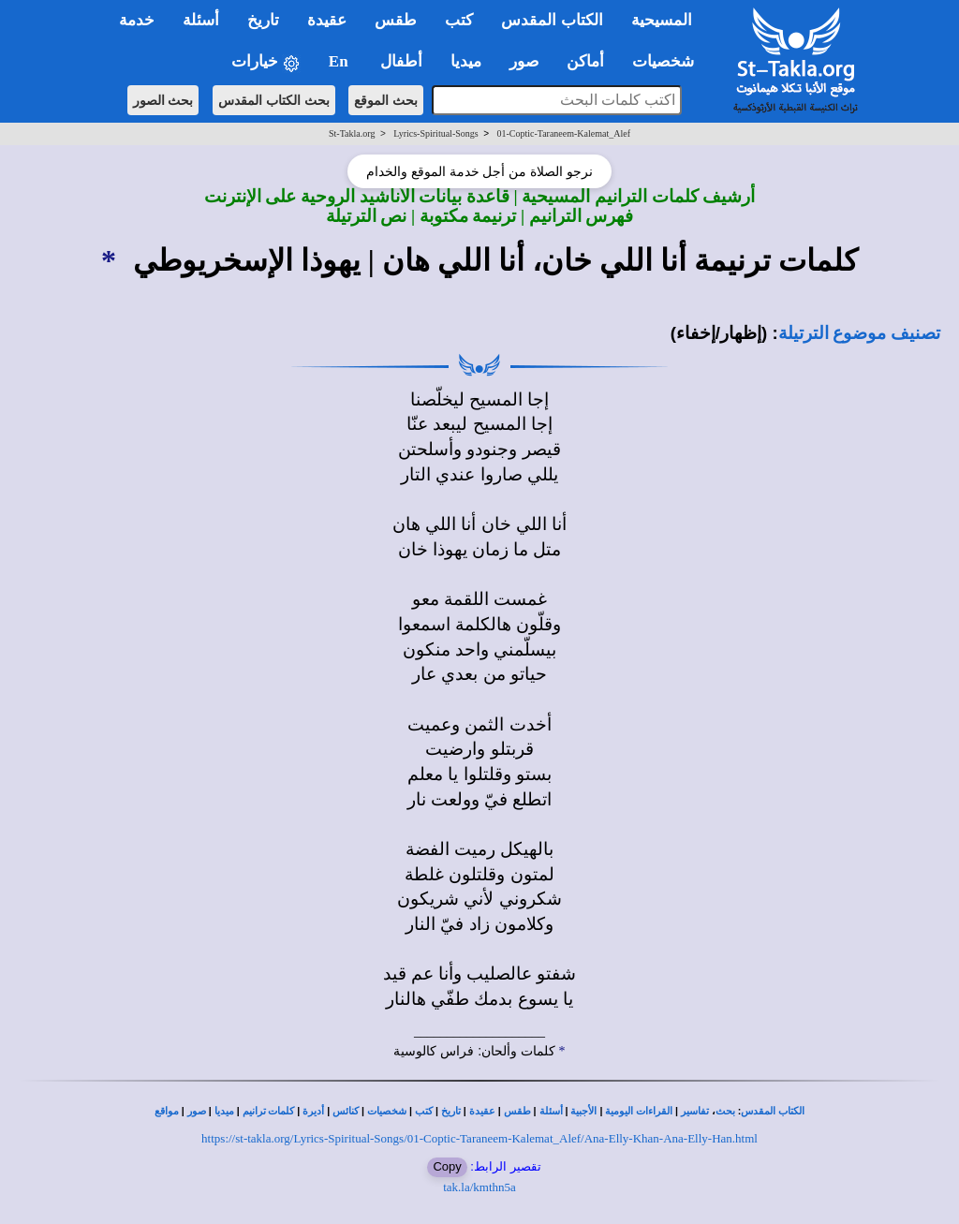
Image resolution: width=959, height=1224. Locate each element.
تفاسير (695, 1111)
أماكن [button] (585, 61)
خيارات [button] (266, 62)
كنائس (345, 1111)
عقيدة (482, 1111)
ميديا (224, 1111)
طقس (517, 1111)
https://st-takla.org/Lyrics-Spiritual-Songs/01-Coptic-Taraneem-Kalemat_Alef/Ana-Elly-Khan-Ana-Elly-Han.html (479, 1138)
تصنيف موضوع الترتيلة (859, 333)
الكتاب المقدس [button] (551, 20)
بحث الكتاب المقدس (274, 100)
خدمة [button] (137, 20)
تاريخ (451, 1111)
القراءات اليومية (638, 1111)
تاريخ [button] (263, 20)
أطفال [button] (401, 61)
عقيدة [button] (327, 20)
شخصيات (386, 1111)
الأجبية (583, 1111)
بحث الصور (163, 100)
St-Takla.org (352, 133)
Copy (447, 1166)
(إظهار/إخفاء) (719, 333)
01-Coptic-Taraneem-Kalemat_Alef (563, 133)
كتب (424, 1111)
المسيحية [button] (661, 20)
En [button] (340, 61)
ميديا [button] (465, 61)
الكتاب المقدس (772, 1111)
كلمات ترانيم (269, 1111)
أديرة (313, 1111)
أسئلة (551, 1111)
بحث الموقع (386, 100)
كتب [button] (459, 20)
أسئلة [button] (201, 20)
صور (196, 1111)
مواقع (167, 1111)
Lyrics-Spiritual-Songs (436, 133)
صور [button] (524, 61)
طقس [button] (396, 20)
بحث (725, 1111)
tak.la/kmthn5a (479, 1187)
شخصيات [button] (669, 61)
